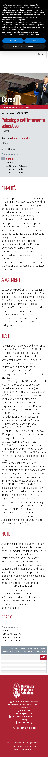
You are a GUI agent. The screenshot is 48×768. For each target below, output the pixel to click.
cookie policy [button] (20, 20)
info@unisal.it (25, 713)
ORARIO (10, 159)
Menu (39, 54)
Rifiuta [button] (13, 41)
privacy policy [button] (11, 10)
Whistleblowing (25, 722)
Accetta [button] (35, 41)
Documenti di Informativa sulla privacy (25, 718)
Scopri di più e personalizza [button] (24, 46)
